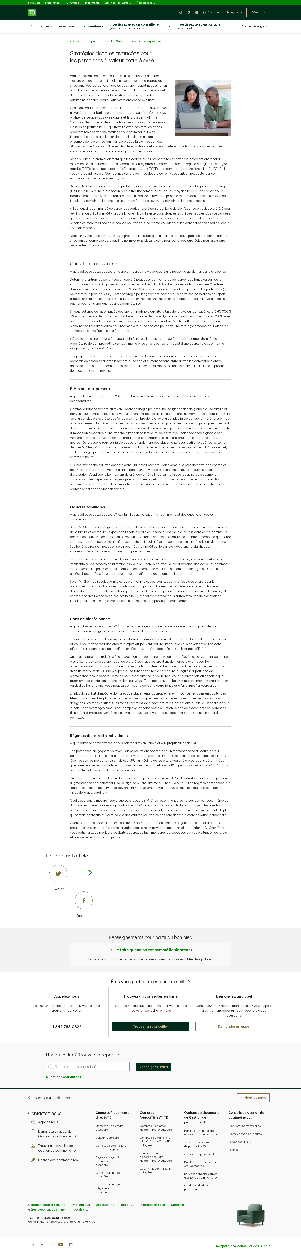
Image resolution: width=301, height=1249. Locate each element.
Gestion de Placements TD (118, 3)
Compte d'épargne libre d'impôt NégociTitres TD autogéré (155, 1131)
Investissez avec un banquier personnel (199, 26)
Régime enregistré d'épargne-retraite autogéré (107, 1151)
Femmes (233, 1139)
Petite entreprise (53, 3)
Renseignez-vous (153, 1056)
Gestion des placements (199, 1143)
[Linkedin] (70, 1235)
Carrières (177, 1194)
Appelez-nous (45, 1111)
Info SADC (127, 1194)
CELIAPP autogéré (107, 1127)
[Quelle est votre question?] (88, 1056)
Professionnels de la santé (245, 1123)
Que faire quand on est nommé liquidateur (150, 939)
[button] (181, 12)
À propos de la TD (146, 3)
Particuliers (34, 3)
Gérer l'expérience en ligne (46, 1199)
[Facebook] (71, 894)
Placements (92, 3)
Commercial (73, 3)
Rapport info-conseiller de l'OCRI (242, 1235)
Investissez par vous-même (80, 26)
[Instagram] (50, 1235)
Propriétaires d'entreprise (244, 1115)
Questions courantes (64, 1066)
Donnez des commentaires (55, 1149)
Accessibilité (105, 1194)
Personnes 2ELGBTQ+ (242, 1131)
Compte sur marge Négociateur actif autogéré (108, 1178)
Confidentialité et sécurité (46, 1194)
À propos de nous (153, 1194)
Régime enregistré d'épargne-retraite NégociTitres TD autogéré (156, 1146)
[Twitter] (71, 867)
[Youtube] (60, 1235)
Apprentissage (254, 26)
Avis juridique (80, 1194)
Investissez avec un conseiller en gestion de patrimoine (140, 26)
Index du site (79, 1199)
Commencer (41, 26)
